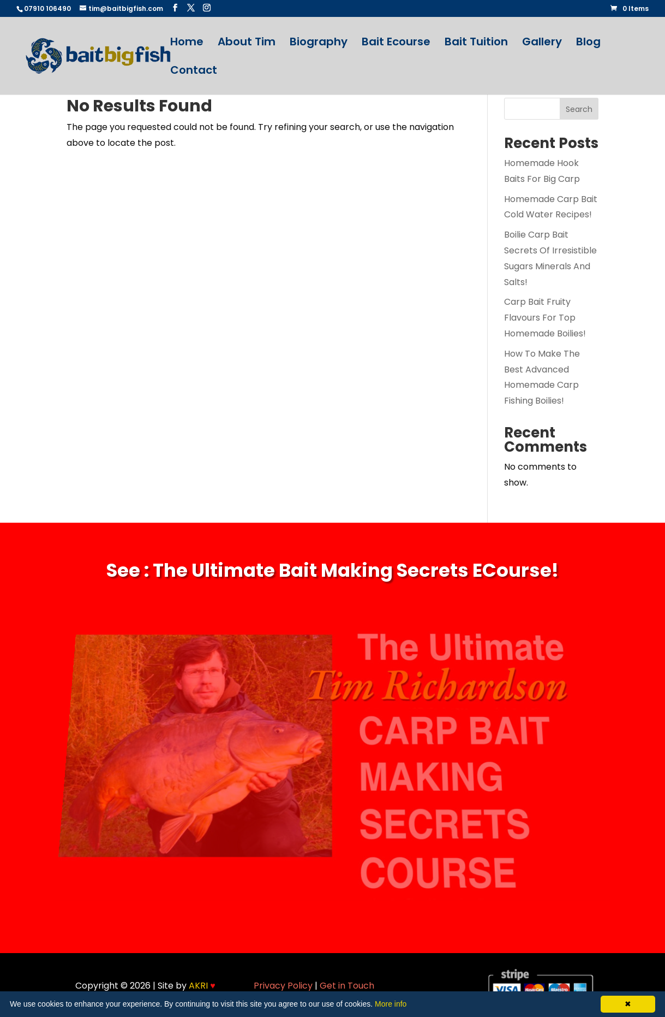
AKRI (202, 985)
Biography (319, 43)
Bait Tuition (476, 43)
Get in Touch (347, 985)
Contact (193, 72)
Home (186, 43)
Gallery (542, 43)
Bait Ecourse (396, 43)
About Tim (246, 43)
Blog (588, 43)
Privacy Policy (283, 985)
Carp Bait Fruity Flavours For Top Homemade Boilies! (545, 317)
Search (579, 109)
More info (390, 1004)
